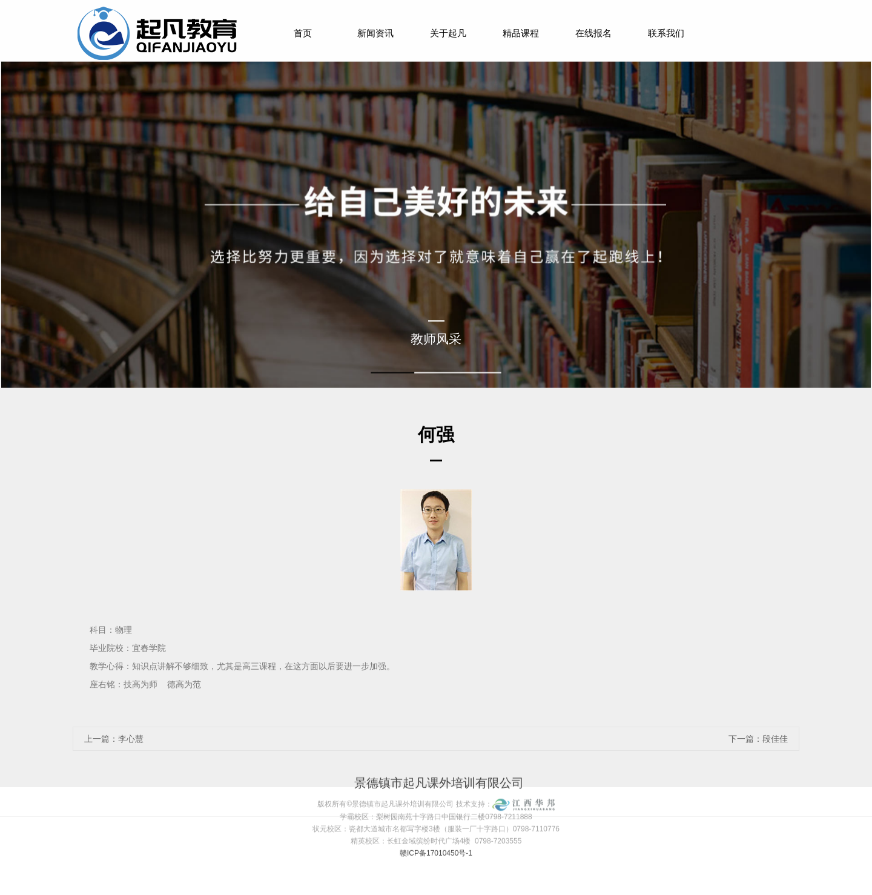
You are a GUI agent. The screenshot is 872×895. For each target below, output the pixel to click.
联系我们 (666, 33)
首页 (303, 33)
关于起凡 (448, 33)
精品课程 (521, 33)
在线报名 (593, 33)
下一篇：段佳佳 (758, 739)
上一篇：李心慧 (114, 739)
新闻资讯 (375, 33)
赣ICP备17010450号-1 (436, 838)
